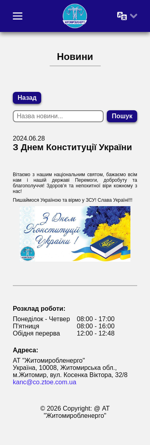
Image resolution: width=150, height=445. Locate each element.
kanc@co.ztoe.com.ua (44, 382)
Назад (27, 97)
